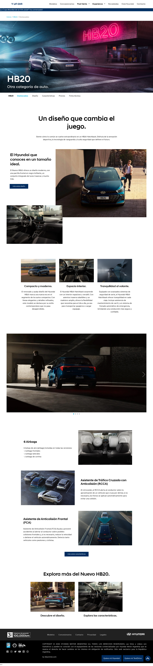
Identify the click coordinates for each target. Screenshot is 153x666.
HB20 (15, 17)
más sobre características (77, 554)
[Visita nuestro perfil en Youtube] (19, 652)
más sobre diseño (19, 186)
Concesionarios (67, 4)
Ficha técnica (74, 96)
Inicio (9, 17)
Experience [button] (98, 4)
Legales (103, 635)
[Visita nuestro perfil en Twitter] (15, 652)
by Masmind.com (49, 657)
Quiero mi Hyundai (111, 658)
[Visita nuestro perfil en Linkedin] (24, 652)
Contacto (141, 4)
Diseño (35, 96)
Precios (62, 96)
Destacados (22, 96)
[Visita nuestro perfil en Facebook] (8, 652)
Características (48, 96)
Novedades (113, 4)
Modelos (53, 4)
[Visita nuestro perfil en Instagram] (11, 652)
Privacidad (91, 635)
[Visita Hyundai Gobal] (27, 652)
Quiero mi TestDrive (133, 658)
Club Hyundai (128, 4)
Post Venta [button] (82, 4)
